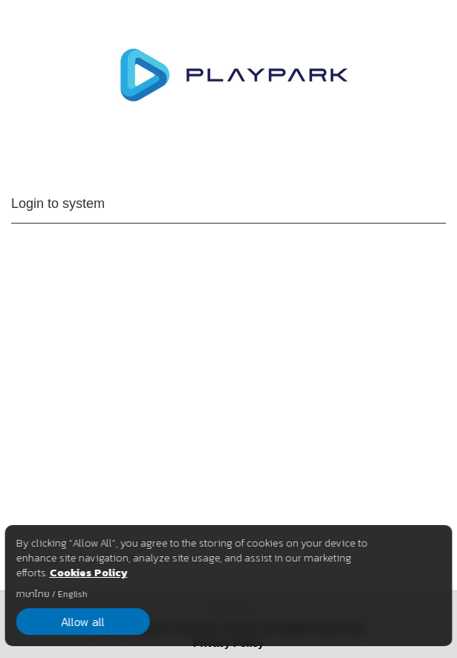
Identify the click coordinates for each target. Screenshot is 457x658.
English (72, 594)
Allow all (83, 622)
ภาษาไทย (32, 594)
